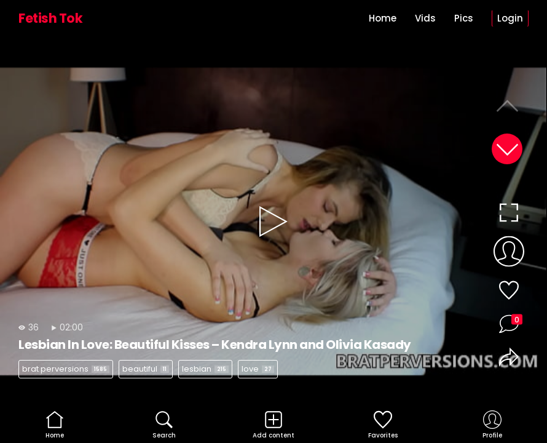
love (258, 369)
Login (510, 18)
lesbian (205, 369)
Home (382, 18)
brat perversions (65, 369)
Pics (463, 18)
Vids (425, 18)
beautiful (145, 369)
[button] (507, 149)
